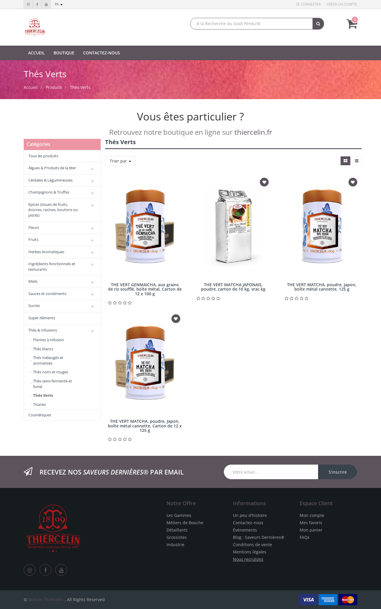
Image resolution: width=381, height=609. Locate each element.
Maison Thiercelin (46, 599)
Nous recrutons (248, 559)
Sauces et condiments (47, 293)
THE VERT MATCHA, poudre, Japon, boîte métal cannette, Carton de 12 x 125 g (145, 425)
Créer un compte (342, 4)
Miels (32, 281)
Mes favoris (311, 522)
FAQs (305, 537)
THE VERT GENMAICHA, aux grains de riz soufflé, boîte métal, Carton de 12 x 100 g (145, 289)
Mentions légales (249, 552)
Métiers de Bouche (185, 522)
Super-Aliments (41, 317)
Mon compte (312, 515)
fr (59, 4)
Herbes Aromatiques (46, 251)
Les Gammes (179, 515)
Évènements (245, 530)
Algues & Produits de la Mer (52, 167)
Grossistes (177, 537)
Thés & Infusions (42, 330)
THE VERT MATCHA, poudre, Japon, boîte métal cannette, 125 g (321, 287)
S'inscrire (338, 472)
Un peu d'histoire (250, 515)
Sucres (34, 305)
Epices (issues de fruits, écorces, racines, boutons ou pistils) (53, 210)
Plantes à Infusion (48, 339)
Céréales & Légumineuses (50, 180)
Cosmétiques (39, 414)
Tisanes (39, 404)
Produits (54, 87)
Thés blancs (43, 348)
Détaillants (177, 530)
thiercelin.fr (253, 132)
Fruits (33, 239)
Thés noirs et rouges (50, 372)
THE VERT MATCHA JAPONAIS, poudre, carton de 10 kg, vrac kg (233, 287)
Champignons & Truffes (48, 192)
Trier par (120, 161)
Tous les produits (43, 155)
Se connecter (308, 4)
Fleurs (33, 227)
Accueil (31, 87)
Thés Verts (80, 87)
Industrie (175, 544)
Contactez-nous (248, 522)
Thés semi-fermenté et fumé (52, 383)
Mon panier (311, 530)
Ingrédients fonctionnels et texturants (51, 266)
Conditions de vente (252, 544)
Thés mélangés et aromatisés (48, 360)
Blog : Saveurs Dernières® (258, 537)
